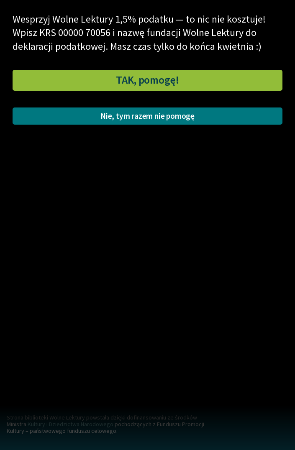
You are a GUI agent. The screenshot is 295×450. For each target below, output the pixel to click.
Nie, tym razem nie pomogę (147, 116)
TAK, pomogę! (147, 80)
